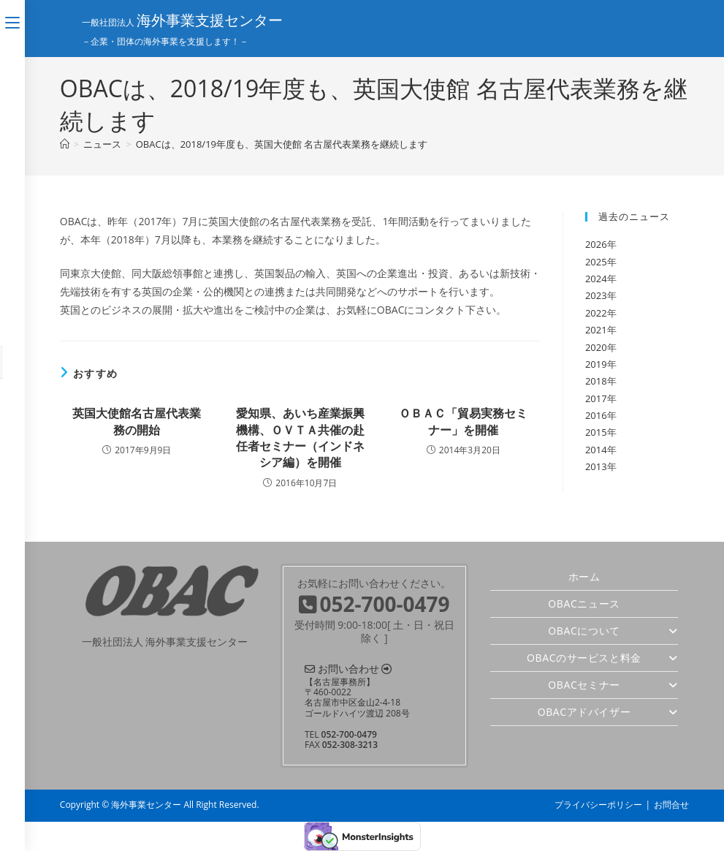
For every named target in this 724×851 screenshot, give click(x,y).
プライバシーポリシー (598, 804)
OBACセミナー (613, 685)
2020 (596, 347)
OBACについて (613, 631)
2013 (596, 466)
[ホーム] (64, 144)
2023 (596, 295)
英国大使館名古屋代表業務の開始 (136, 421)
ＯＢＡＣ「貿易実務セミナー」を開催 (463, 421)
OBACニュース (584, 603)
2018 (596, 380)
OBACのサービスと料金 (602, 658)
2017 (596, 398)
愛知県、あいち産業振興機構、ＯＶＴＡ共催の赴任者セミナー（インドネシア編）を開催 (300, 437)
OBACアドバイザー (608, 712)
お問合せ (671, 804)
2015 (596, 432)
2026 (596, 244)
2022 (596, 312)
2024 (596, 278)
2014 (596, 449)
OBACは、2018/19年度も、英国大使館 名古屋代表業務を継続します (282, 144)
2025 (596, 261)
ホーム (584, 576)
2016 (596, 415)
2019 (596, 364)
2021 (596, 329)
